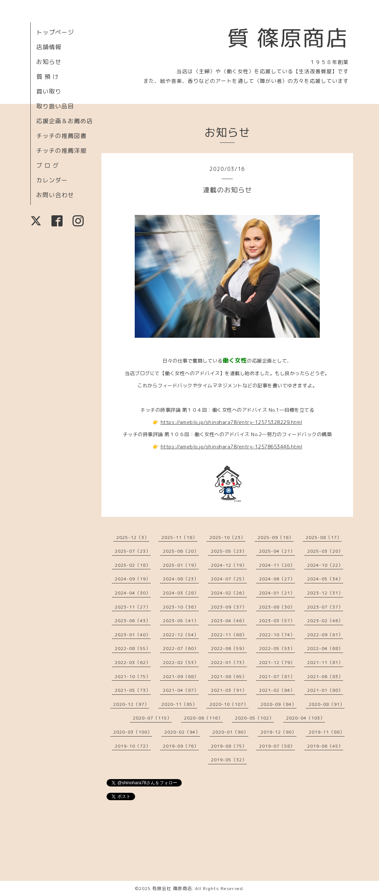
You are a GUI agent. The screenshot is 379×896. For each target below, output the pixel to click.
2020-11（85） (179, 704)
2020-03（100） (132, 732)
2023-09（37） (229, 607)
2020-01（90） (230, 732)
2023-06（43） (133, 620)
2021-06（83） (325, 676)
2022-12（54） (181, 634)
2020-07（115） (152, 718)
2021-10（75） (133, 676)
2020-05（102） (254, 718)
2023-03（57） (277, 620)
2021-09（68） (181, 676)
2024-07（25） (229, 579)
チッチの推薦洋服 (61, 150)
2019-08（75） (229, 746)
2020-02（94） (182, 732)
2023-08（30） (277, 607)
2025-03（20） (325, 551)
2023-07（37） (325, 607)
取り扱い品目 (55, 106)
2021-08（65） (229, 676)
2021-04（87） (181, 690)
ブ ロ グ (47, 165)
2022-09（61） (325, 634)
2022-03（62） (133, 662)
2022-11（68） (229, 634)
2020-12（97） (131, 704)
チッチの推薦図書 (61, 136)
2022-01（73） (229, 662)
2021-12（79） (277, 662)
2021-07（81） (277, 676)
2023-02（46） (325, 620)
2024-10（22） (325, 565)
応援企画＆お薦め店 (64, 121)
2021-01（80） (325, 690)
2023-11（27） (133, 607)
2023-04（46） (229, 620)
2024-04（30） (133, 593)
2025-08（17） (324, 537)
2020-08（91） (327, 704)
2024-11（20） (277, 565)
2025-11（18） (179, 537)
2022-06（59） (229, 648)
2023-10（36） (181, 607)
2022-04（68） (325, 648)
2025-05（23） (229, 551)
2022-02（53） (181, 662)
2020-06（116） (203, 718)
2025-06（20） (181, 551)
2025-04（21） (277, 551)
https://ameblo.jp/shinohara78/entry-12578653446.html (231, 446)
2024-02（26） (229, 593)
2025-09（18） (276, 537)
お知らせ (48, 62)
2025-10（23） (227, 537)
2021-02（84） (277, 690)
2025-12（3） (132, 537)
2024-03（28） (181, 593)
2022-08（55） (133, 648)
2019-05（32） (229, 760)
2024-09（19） (133, 579)
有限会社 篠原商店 (172, 888)
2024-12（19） (229, 565)
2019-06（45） (325, 746)
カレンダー (52, 180)
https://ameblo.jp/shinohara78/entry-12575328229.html (231, 422)
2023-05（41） (181, 620)
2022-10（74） (277, 634)
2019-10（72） (133, 746)
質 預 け (47, 77)
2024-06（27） (277, 579)
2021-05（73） (133, 690)
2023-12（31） (325, 593)
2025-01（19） (181, 565)
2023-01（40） (133, 634)
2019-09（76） (181, 746)
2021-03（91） (229, 690)
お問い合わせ (55, 195)
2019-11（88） (327, 732)
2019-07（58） (277, 746)
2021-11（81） (325, 662)
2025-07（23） (133, 551)
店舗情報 (48, 47)
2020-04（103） (305, 718)
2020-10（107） (228, 704)
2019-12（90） (278, 732)
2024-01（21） (277, 593)
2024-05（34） (325, 579)
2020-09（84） (278, 704)
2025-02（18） (133, 565)
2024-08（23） (181, 579)
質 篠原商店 (288, 38)
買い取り (48, 91)
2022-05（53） (277, 648)
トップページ (55, 32)
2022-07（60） (181, 648)
